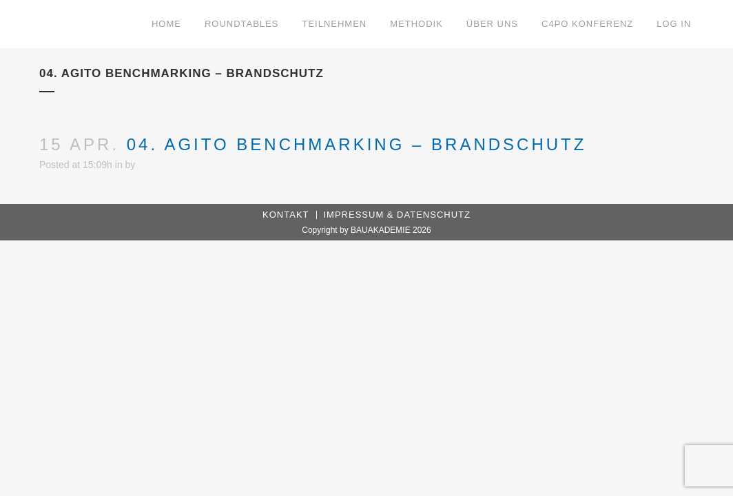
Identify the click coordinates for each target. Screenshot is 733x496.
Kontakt (285, 214)
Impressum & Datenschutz (397, 214)
